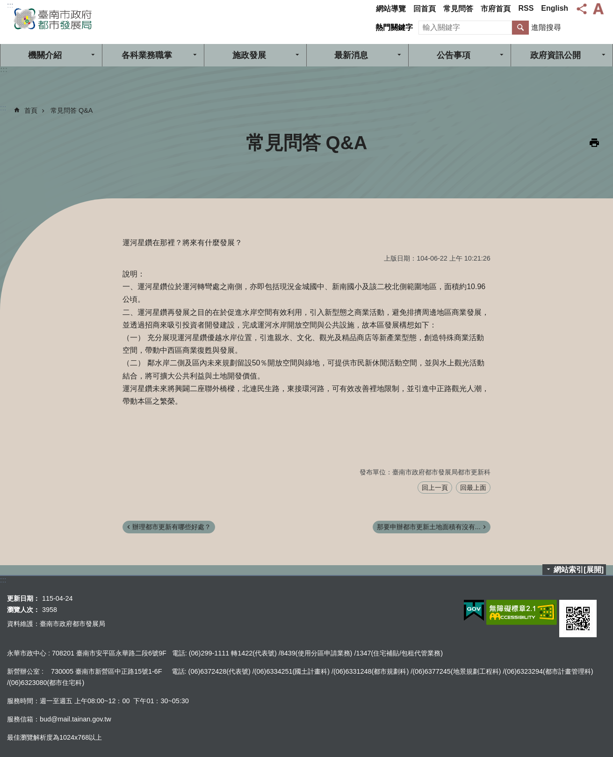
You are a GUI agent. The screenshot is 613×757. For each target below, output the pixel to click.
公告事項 (453, 55)
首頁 (30, 110)
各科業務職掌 (147, 55)
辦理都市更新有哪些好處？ (171, 527)
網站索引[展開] (579, 570)
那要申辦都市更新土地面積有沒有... (429, 527)
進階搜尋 (546, 27)
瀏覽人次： (23, 609)
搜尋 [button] (520, 28)
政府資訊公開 (555, 55)
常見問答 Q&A (71, 110)
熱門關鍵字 (394, 27)
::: (10, 5)
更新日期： (23, 598)
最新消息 (351, 55)
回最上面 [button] (473, 487)
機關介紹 (45, 55)
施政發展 (249, 55)
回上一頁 (435, 487)
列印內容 (594, 142)
